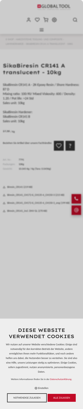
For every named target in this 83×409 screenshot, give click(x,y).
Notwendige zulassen (26, 397)
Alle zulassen (61, 397)
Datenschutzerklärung (60, 379)
